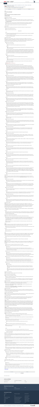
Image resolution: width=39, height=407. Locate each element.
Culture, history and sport (17, 399)
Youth (25, 402)
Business (5, 399)
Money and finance (27, 397)
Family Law (5, 387)
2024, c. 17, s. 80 (6, 368)
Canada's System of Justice (17, 388)
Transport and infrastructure (17, 402)
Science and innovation (27, 398)
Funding (15, 387)
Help (25, 380)
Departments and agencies (17, 393)
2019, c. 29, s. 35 (32, 367)
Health (4, 402)
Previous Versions (21, 7)
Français (34, 0)
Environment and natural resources (18, 397)
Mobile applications (9, 405)
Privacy (22, 405)
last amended (14, 7)
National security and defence (17, 398)
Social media (5, 405)
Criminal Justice (5, 388)
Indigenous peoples (27, 399)
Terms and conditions (19, 405)
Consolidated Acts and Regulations (17, 380)
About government (27, 393)
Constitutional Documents (6, 380)
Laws (25, 387)
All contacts (5, 393)
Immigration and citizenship (7, 397)
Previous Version (6, 369)
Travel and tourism (6, 398)
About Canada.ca (14, 405)
